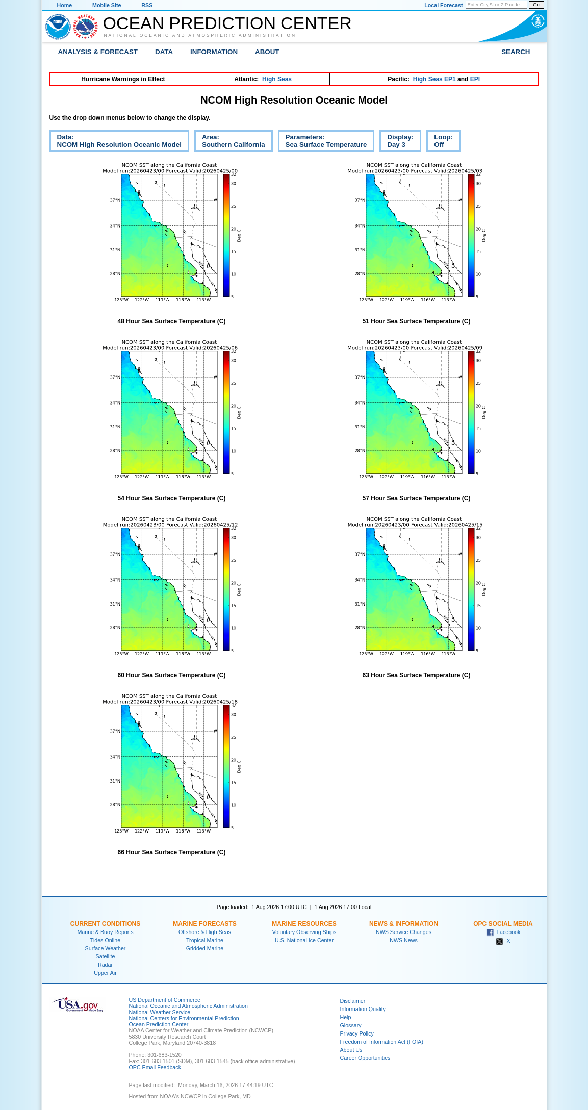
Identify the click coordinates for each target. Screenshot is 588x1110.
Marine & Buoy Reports (105, 932)
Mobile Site (106, 5)
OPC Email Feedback (155, 1067)
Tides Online (105, 940)
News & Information (403, 923)
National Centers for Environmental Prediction (184, 1018)
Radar (105, 965)
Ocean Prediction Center (227, 23)
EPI (475, 79)
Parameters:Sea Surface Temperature (322, 142)
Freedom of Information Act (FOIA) (381, 1042)
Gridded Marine (204, 948)
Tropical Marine (204, 940)
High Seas (277, 79)
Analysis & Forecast (98, 52)
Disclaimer (353, 1001)
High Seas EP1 (434, 79)
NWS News (403, 940)
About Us (351, 1050)
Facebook (503, 932)
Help (345, 1017)
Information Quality (363, 1009)
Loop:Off (439, 142)
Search (515, 52)
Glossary (351, 1025)
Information (214, 52)
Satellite (105, 956)
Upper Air (105, 973)
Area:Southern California (229, 142)
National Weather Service (160, 1012)
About (267, 52)
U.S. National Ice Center (304, 940)
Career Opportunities (365, 1058)
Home (64, 5)
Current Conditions (105, 923)
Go (536, 4)
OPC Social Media (502, 923)
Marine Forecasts (205, 923)
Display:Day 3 (396, 142)
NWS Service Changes (403, 932)
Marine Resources (304, 923)
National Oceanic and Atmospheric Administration (200, 35)
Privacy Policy (357, 1033)
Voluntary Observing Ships (304, 932)
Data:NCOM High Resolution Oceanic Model (115, 142)
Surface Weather (105, 948)
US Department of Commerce (164, 1000)
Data (164, 52)
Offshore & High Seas (204, 932)
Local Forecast (443, 5)
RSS (146, 5)
